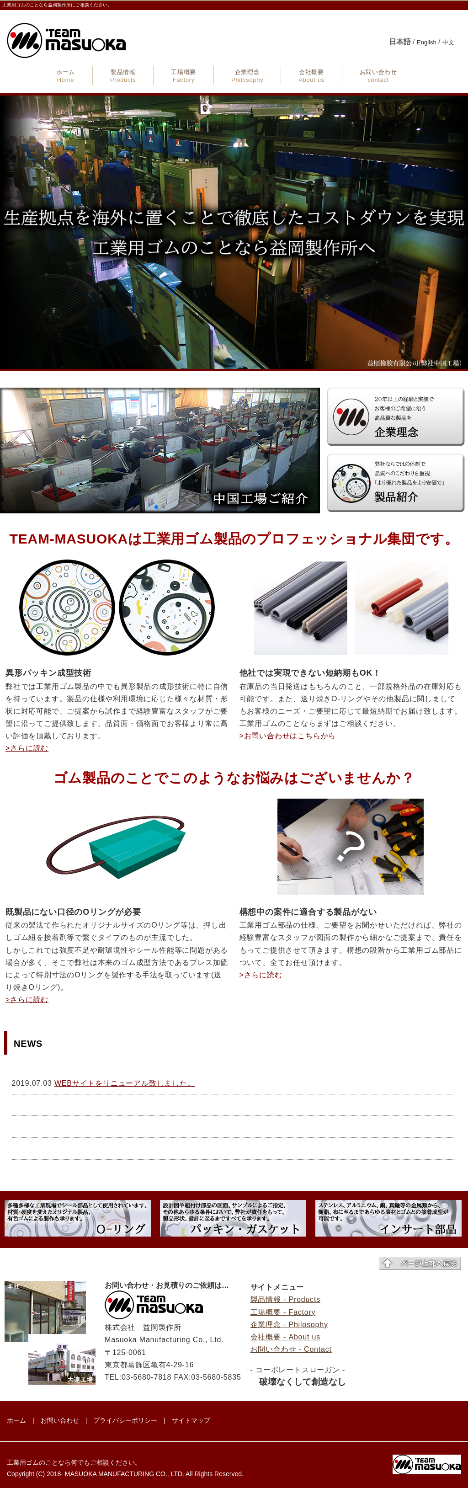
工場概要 (183, 76)
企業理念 (247, 76)
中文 (448, 42)
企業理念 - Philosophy (289, 1324)
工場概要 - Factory (283, 1312)
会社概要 (311, 76)
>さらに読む (26, 748)
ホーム (65, 76)
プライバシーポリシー (125, 1420)
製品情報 (123, 76)
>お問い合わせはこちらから (287, 736)
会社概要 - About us (285, 1337)
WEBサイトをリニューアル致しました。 (124, 1083)
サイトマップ (191, 1420)
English (426, 42)
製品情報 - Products (285, 1299)
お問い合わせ (378, 76)
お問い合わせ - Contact (291, 1349)
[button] (156, 507)
